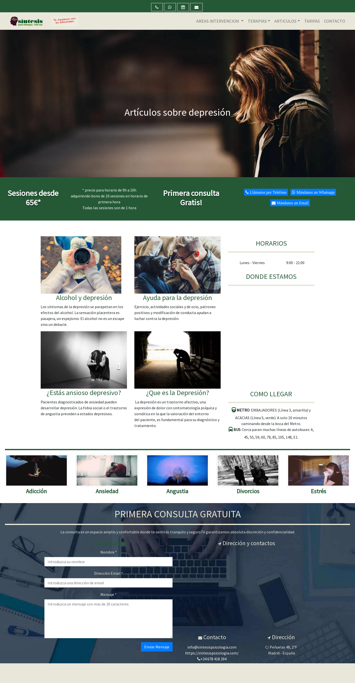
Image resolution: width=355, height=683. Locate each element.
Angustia (177, 491)
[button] (157, 7)
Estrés (318, 491)
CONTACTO (334, 21)
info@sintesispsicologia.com (211, 647)
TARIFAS (312, 21)
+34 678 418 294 (212, 658)
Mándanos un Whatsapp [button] (315, 192)
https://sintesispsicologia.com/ (212, 653)
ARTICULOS (285, 21)
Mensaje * (108, 594)
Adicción (36, 491)
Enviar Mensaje (156, 646)
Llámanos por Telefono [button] (267, 192)
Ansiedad (107, 491)
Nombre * (108, 552)
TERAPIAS (257, 21)
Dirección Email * (108, 573)
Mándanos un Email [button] (292, 203)
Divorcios (248, 491)
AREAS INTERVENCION (218, 21)
